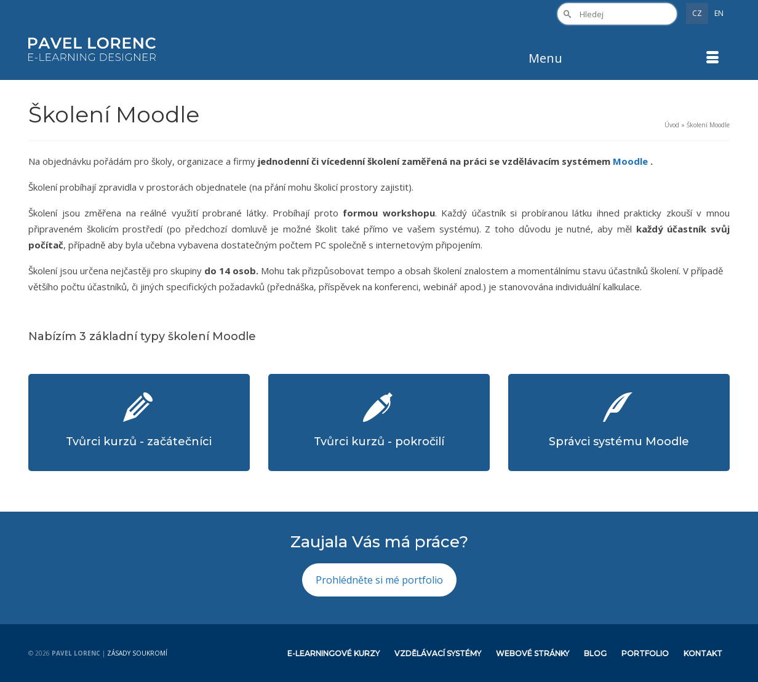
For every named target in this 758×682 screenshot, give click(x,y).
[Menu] (624, 58)
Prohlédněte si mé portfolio (379, 580)
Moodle (631, 161)
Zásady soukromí (137, 653)
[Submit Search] (566, 14)
